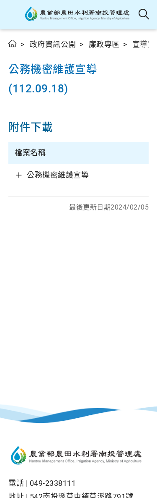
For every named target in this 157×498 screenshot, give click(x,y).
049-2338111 (53, 483)
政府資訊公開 (53, 44)
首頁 (12, 43)
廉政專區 (104, 44)
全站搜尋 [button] (144, 15)
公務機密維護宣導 (58, 174)
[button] (13, 14)
